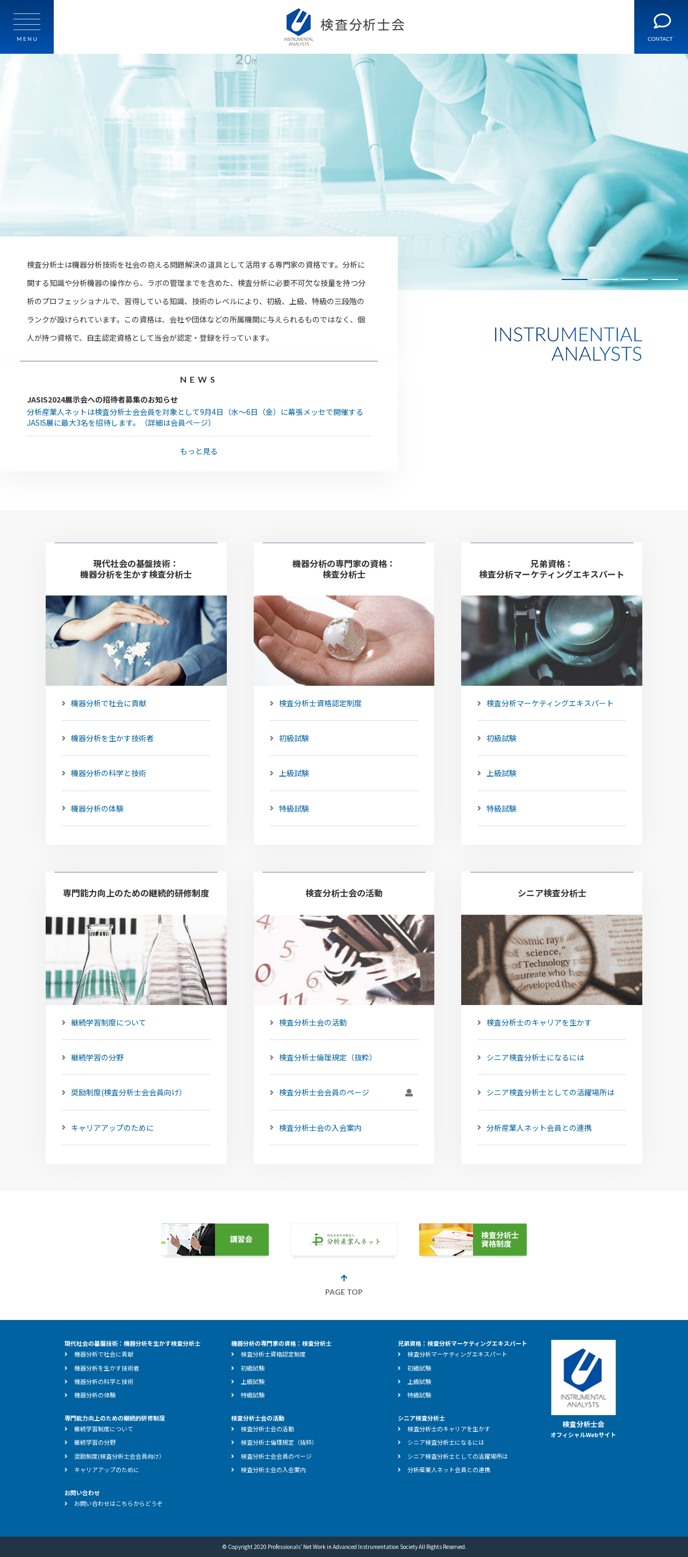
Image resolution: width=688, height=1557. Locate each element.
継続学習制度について (104, 1022)
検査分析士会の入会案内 (316, 1127)
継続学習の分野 (93, 1057)
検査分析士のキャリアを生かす (534, 1022)
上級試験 (289, 772)
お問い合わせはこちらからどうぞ (113, 1503)
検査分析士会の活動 (308, 1022)
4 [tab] (665, 279)
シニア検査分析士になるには (530, 1057)
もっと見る (199, 451)
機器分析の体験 (93, 808)
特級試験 (289, 808)
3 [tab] (635, 279)
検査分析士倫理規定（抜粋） (323, 1057)
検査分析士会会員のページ (341, 1092)
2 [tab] (605, 279)
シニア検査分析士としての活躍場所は (545, 1092)
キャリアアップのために (108, 1127)
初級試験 (289, 738)
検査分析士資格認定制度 (316, 703)
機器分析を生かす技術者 (108, 738)
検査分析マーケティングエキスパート (545, 703)
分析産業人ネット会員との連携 (534, 1127)
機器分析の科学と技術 (104, 772)
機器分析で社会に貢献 (104, 703)
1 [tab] (574, 279)
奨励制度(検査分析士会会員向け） (124, 1092)
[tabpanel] (344, 172)
